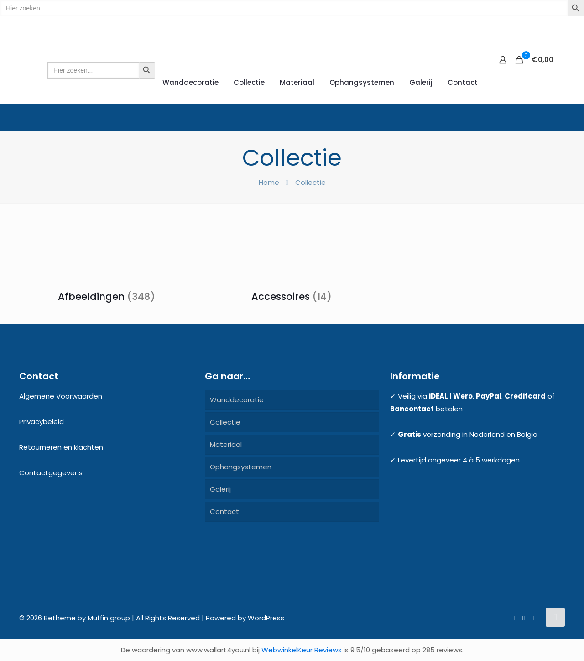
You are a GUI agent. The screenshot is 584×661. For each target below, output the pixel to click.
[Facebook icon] (514, 618)
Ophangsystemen (240, 467)
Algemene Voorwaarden (60, 396)
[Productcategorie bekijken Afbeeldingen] (106, 262)
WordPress (266, 618)
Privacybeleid (41, 421)
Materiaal (226, 444)
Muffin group (109, 618)
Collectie (225, 422)
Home (269, 182)
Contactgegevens (51, 472)
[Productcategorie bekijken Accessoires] (291, 262)
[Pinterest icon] (523, 618)
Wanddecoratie (237, 399)
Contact (224, 511)
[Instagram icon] (533, 618)
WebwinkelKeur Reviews (301, 650)
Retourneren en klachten (61, 447)
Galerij (220, 489)
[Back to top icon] (555, 617)
